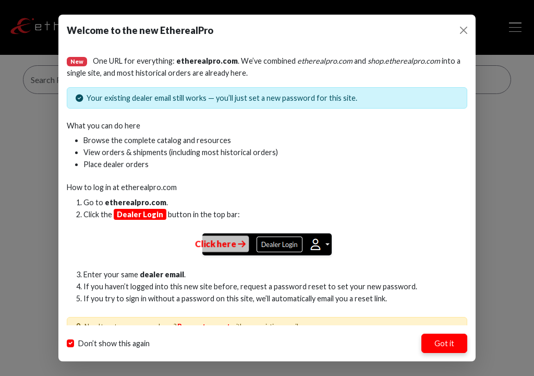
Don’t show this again (114, 343)
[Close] (463, 30)
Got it (444, 343)
